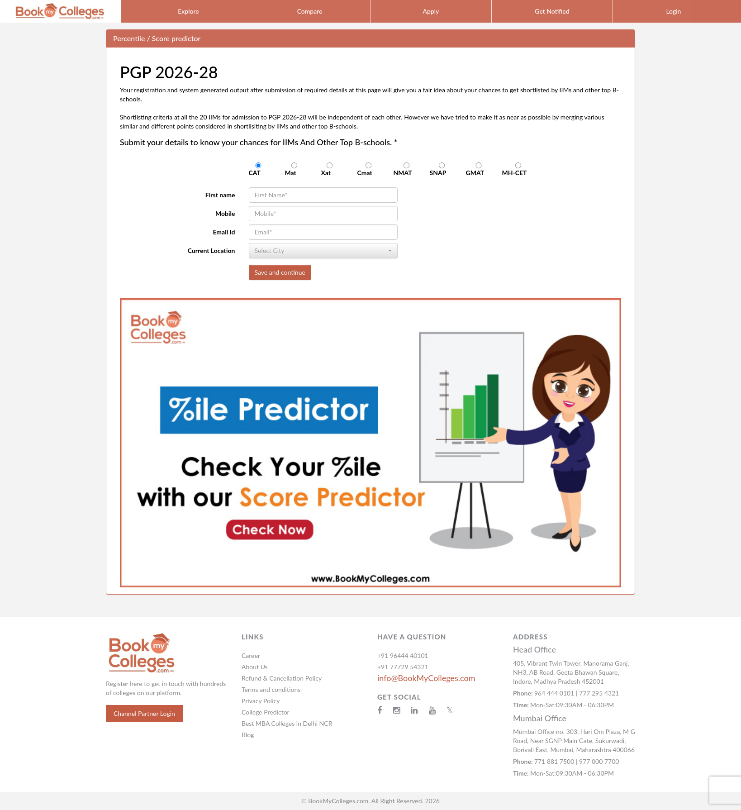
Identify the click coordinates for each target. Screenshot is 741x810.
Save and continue (280, 272)
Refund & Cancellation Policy (282, 678)
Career (251, 655)
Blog (248, 735)
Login (673, 11)
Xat (329, 169)
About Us (255, 667)
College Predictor (266, 712)
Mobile (225, 213)
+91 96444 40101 (402, 655)
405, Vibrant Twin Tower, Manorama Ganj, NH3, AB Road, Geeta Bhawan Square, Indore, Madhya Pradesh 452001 (571, 672)
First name (220, 195)
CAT (258, 169)
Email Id (224, 232)
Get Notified (552, 11)
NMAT (407, 169)
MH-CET (518, 169)
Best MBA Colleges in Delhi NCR (287, 723)
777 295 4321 (599, 693)
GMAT (479, 169)
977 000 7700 (599, 761)
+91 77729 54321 (402, 667)
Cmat (368, 169)
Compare (310, 11)
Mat (294, 169)
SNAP (442, 169)
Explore (188, 11)
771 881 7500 (555, 761)
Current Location (211, 250)
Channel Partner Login (144, 713)
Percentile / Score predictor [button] (156, 38)
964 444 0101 (555, 693)
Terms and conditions (271, 689)
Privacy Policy (261, 701)
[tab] (370, 38)
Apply (431, 11)
